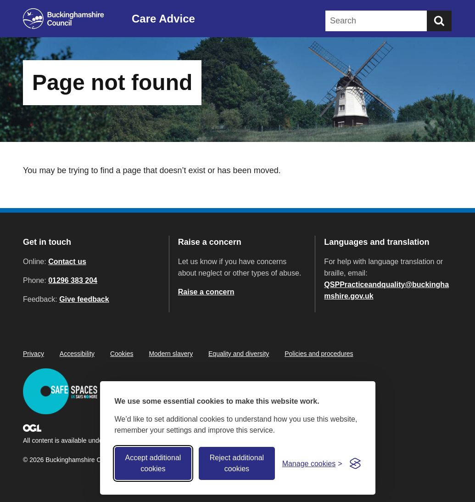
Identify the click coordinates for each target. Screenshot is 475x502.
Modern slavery (171, 353)
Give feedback (84, 299)
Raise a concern (206, 292)
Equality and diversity (238, 353)
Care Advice (163, 18)
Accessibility (77, 353)
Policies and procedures (319, 353)
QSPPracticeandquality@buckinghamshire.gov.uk (386, 290)
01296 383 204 (72, 280)
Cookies (122, 353)
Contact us (67, 261)
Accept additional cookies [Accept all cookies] (153, 463)
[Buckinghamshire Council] (63, 18)
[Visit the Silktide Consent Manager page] (355, 463)
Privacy (33, 353)
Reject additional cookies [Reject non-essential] (237, 463)
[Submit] (439, 21)
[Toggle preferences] (312, 463)
